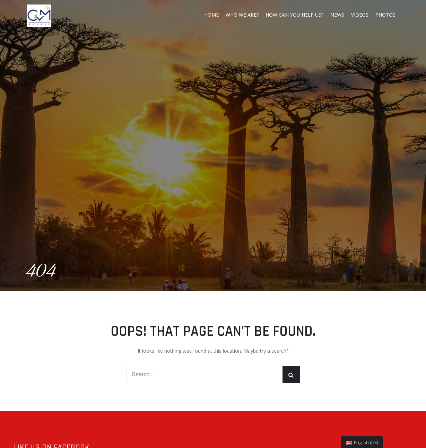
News (337, 14)
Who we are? (242, 14)
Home (211, 14)
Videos (359, 14)
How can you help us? (294, 14)
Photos (385, 14)
